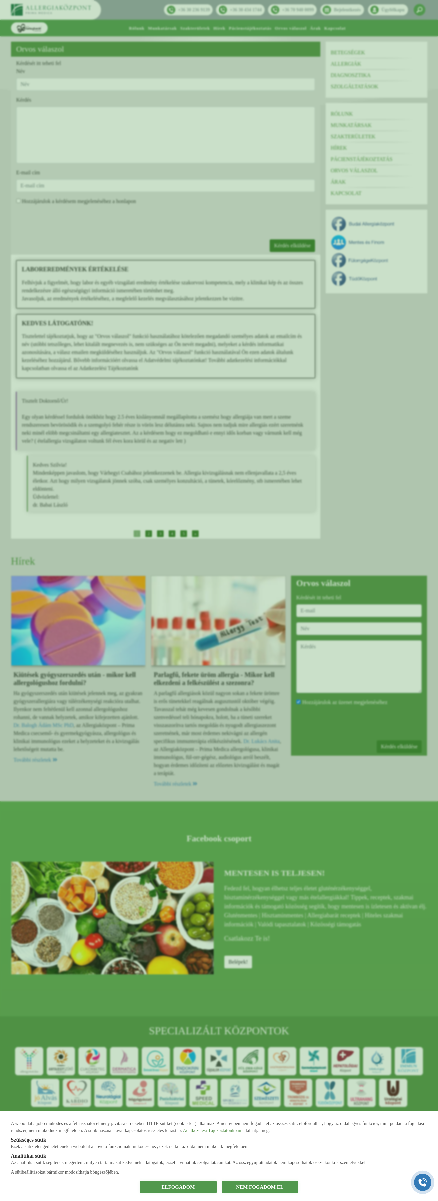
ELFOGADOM (178, 1187)
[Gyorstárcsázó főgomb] (422, 1182)
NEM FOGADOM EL (260, 1187)
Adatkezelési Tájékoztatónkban (212, 1130)
